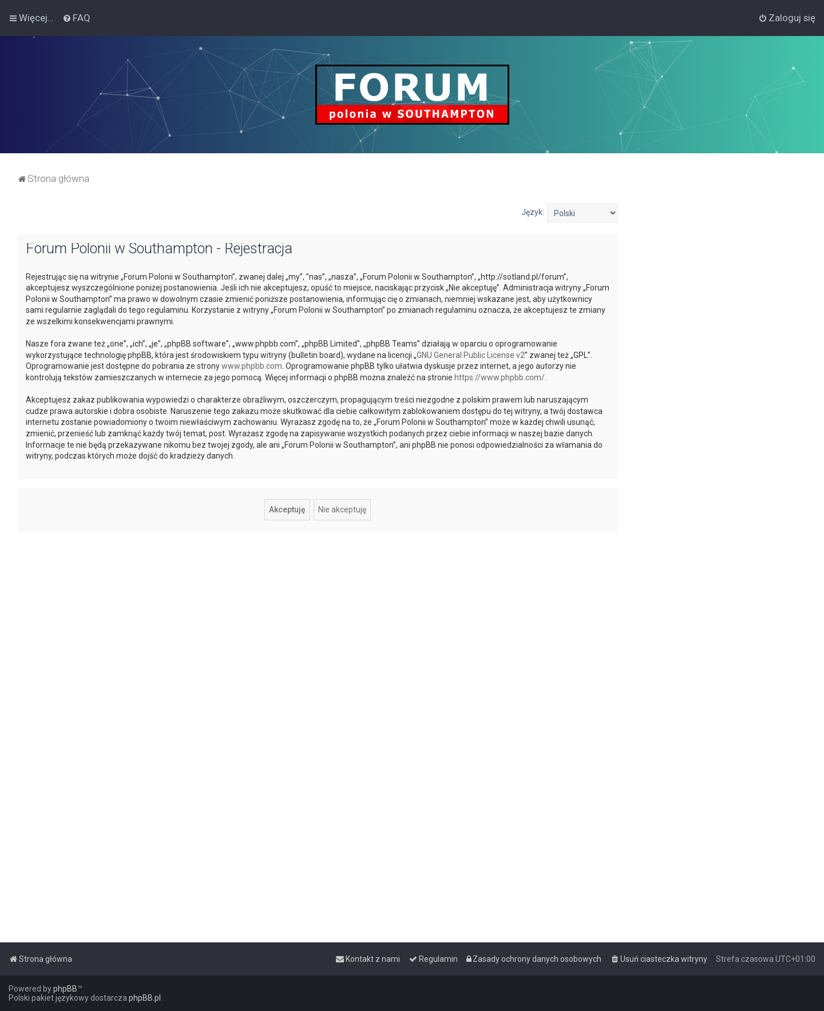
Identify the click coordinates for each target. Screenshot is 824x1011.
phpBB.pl (145, 997)
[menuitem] (76, 18)
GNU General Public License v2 (471, 355)
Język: (532, 212)
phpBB (65, 988)
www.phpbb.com (251, 366)
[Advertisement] (721, 375)
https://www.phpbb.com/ (499, 377)
